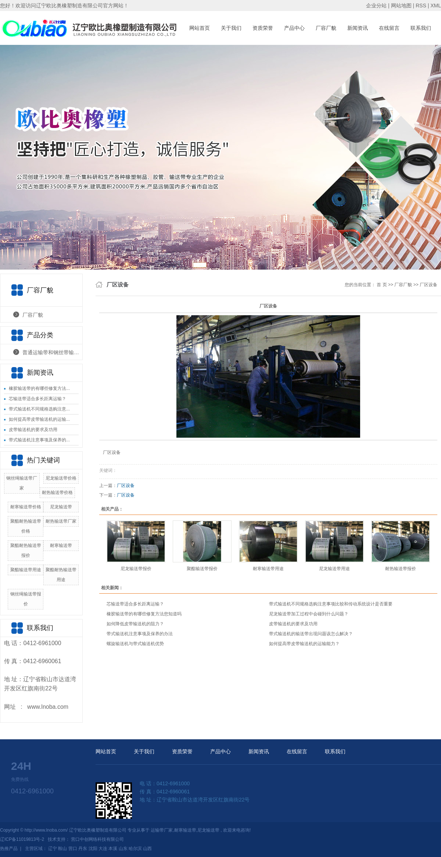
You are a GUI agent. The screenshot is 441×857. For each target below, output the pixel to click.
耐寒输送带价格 (25, 506)
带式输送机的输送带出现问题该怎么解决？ (311, 633)
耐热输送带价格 (57, 492)
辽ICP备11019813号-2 (22, 839)
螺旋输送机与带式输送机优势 (135, 643)
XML (435, 5)
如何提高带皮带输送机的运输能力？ (304, 643)
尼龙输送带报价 (136, 568)
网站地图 (402, 5)
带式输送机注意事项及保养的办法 (140, 633)
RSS (421, 5)
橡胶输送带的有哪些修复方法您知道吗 (144, 613)
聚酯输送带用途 (25, 569)
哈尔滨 (135, 848)
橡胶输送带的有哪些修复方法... (39, 388)
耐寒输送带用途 (268, 568)
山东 (123, 848)
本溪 (112, 848)
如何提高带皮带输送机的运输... (39, 419)
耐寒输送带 (61, 545)
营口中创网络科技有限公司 (97, 839)
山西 (147, 848)
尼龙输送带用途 (334, 568)
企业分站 (376, 5)
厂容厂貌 (326, 28)
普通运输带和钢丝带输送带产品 (52, 352)
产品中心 (294, 28)
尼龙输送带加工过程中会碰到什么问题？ (308, 613)
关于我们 (231, 28)
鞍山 (62, 848)
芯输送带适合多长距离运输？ (37, 398)
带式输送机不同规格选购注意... (39, 409)
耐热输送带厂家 (61, 521)
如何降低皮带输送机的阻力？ (135, 623)
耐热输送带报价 (400, 568)
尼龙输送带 (61, 506)
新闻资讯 (357, 28)
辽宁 (52, 848)
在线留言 (389, 28)
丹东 (82, 848)
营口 (72, 848)
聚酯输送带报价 (202, 568)
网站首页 (199, 28)
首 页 (382, 284)
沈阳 (93, 848)
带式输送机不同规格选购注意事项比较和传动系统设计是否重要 (330, 604)
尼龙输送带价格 (61, 478)
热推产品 (9, 848)
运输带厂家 (162, 830)
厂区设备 (428, 284)
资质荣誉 (262, 28)
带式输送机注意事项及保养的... (39, 439)
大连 (102, 848)
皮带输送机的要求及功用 (33, 429)
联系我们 (420, 28)
